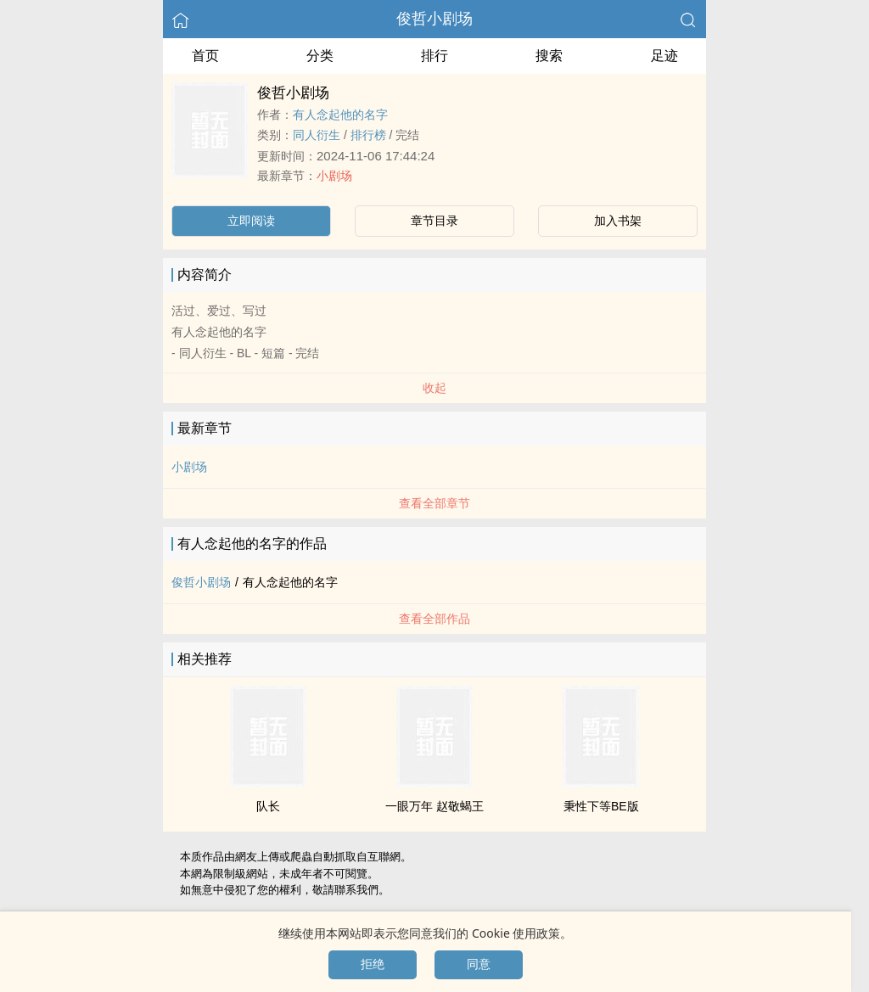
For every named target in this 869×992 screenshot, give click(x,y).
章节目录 (434, 220)
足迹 (664, 55)
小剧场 (334, 175)
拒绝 (372, 964)
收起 (434, 388)
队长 (268, 806)
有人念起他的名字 (340, 114)
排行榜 (368, 135)
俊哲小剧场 (434, 18)
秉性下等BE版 (601, 806)
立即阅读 (251, 220)
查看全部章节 (434, 503)
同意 (479, 964)
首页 (205, 55)
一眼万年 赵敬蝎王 (434, 806)
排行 (434, 55)
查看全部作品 (434, 618)
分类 (320, 55)
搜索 (549, 55)
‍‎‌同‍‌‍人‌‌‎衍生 (316, 135)
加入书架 (618, 220)
